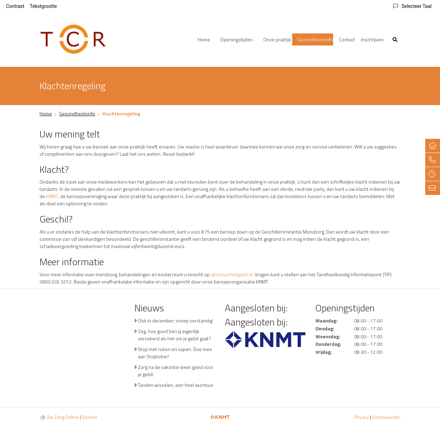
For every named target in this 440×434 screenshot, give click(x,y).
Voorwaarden (386, 417)
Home (204, 39)
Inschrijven (372, 39)
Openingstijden (236, 39)
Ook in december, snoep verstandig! (175, 320)
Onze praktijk (277, 39)
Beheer (90, 417)
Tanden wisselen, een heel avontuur (175, 385)
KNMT (52, 196)
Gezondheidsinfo (315, 39)
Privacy (361, 417)
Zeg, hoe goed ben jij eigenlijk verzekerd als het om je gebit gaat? (174, 335)
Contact (347, 39)
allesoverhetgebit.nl (232, 274)
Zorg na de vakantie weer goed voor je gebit (175, 370)
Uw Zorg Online (62, 417)
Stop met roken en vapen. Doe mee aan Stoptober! (175, 352)
